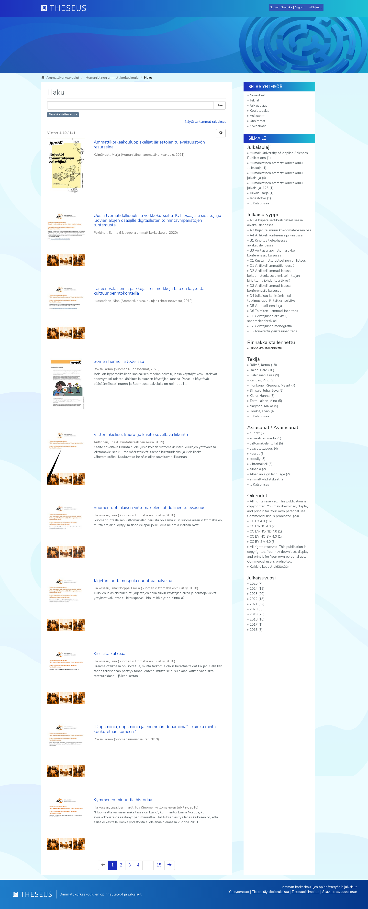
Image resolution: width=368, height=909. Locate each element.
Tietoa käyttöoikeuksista (270, 891)
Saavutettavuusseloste (339, 891)
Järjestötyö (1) (260, 198)
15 (158, 865)
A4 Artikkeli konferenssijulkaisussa (276, 235)
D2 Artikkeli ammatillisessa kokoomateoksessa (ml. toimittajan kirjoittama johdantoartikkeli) (273, 275)
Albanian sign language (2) (270, 474)
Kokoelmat (258, 126)
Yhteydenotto (239, 891)
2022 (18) (257, 599)
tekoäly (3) (257, 458)
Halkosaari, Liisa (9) (264, 375)
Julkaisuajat (258, 105)
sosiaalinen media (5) (265, 438)
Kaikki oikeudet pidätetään (269, 566)
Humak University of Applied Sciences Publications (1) (277, 155)
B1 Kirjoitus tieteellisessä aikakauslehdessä (267, 243)
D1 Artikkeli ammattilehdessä (272, 265)
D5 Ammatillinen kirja (266, 305)
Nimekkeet (258, 95)
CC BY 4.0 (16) (261, 521)
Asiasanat (257, 115)
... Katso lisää (259, 203)
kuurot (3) (257, 453)
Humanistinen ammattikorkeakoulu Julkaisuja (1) (275, 165)
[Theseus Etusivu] (65, 8)
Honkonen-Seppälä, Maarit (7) (272, 385)
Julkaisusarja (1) (261, 193)
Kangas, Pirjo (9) (262, 380)
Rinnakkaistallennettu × (63, 114)
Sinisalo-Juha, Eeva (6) (266, 390)
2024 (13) (257, 588)
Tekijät (254, 100)
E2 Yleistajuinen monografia (271, 326)
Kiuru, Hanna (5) (262, 395)
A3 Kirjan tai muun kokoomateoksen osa (280, 230)
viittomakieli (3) (261, 464)
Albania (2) (258, 469)
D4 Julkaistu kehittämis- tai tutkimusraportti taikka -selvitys (271, 298)
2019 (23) (257, 614)
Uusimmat (257, 121)
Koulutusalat (259, 110)
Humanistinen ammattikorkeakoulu (112, 77)
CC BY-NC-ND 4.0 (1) (266, 531)
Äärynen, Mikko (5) (264, 406)
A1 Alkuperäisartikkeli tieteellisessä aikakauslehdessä (275, 222)
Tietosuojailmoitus (305, 891)
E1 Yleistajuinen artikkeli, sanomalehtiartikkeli (267, 318)
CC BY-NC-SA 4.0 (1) (266, 536)
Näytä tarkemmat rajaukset (205, 121)
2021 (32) (257, 604)
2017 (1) (256, 624)
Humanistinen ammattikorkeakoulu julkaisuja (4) (275, 175)
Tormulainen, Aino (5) (266, 401)
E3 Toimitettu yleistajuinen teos (273, 331)
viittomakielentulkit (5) (266, 443)
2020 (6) (256, 609)
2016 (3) (256, 629)
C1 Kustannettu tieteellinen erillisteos (278, 260)
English (299, 7)
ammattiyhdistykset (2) (267, 479)
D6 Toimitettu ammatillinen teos (274, 311)
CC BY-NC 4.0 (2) (263, 526)
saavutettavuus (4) (264, 448)
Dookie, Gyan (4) (262, 411)
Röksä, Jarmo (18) (263, 365)
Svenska (286, 7)
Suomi (274, 7)
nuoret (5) (257, 433)
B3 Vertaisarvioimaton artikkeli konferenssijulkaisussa (271, 253)
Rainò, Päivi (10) (262, 370)
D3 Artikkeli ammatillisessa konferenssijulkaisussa (268, 288)
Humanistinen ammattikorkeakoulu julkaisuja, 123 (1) (275, 185)
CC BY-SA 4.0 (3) (263, 541)
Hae (219, 105)
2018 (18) (257, 619)
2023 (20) (257, 593)
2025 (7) (256, 583)
